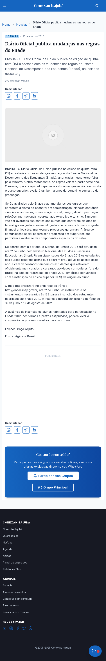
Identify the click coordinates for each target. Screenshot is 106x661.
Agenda (7, 549)
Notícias (21, 24)
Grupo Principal (53, 487)
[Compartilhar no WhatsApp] (8, 96)
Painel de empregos (15, 562)
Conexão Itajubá (12, 529)
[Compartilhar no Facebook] (17, 96)
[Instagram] (11, 628)
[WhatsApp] (30, 628)
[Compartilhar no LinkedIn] (34, 96)
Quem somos (10, 535)
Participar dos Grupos (53, 476)
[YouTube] (4, 628)
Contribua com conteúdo (17, 598)
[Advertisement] (53, 384)
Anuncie (7, 585)
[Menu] (4, 6)
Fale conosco (11, 605)
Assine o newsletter (14, 592)
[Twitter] (24, 628)
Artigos (7, 555)
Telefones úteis (12, 569)
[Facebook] (17, 628)
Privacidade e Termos (16, 612)
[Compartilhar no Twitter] (26, 96)
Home (6, 24)
